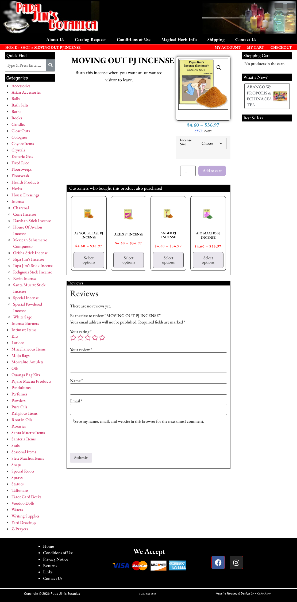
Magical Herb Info (179, 39)
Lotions (17, 342)
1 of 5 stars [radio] (73, 337)
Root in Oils (21, 419)
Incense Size (186, 142)
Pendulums (20, 387)
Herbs (16, 188)
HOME (11, 47)
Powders (18, 400)
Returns (50, 565)
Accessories (20, 86)
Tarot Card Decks (26, 497)
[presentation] (110, 439)
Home (48, 546)
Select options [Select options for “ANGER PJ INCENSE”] (168, 260)
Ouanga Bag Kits (25, 375)
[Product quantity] (188, 171)
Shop (25, 47)
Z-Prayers (19, 529)
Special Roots (22, 471)
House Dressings (25, 195)
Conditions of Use (134, 39)
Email (76, 401)
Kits (14, 336)
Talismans (19, 490)
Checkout (281, 47)
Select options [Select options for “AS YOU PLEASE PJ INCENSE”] (89, 260)
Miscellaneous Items (28, 349)
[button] (219, 68)
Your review (81, 350)
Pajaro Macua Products (31, 381)
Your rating (81, 332)
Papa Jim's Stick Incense (33, 265)
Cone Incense (24, 214)
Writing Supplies (25, 516)
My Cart (255, 47)
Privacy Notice (55, 559)
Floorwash (20, 175)
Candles (18, 124)
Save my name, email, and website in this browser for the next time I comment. (139, 421)
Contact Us (245, 39)
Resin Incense (24, 278)
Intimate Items (23, 330)
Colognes (19, 137)
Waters (17, 509)
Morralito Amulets (27, 362)
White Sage (22, 317)
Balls (15, 98)
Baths (16, 111)
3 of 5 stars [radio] (87, 337)
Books (16, 118)
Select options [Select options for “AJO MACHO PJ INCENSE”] (208, 260)
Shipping (216, 39)
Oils (14, 368)
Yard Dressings (23, 522)
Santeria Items (23, 439)
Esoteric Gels (22, 156)
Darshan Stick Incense (32, 220)
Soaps (16, 464)
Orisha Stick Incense (30, 253)
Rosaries (18, 426)
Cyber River (264, 593)
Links (47, 572)
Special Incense (25, 297)
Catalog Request (90, 39)
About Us (55, 39)
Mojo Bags (20, 355)
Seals (15, 445)
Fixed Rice (20, 163)
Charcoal (21, 208)
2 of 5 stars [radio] (80, 337)
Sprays (16, 477)
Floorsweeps (21, 169)
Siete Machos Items (27, 458)
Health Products (25, 182)
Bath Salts (19, 105)
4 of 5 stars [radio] (95, 337)
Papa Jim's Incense (28, 259)
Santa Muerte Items (28, 432)
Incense (17, 201)
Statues (17, 484)
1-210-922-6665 (147, 593)
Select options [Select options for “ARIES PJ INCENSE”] (128, 260)
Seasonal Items (23, 452)
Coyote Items (22, 143)
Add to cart (212, 170)
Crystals (18, 150)
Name (76, 381)
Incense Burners (25, 323)
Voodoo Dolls (22, 503)
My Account (228, 47)
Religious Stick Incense (32, 272)
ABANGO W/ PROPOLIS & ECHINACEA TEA (259, 96)
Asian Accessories (26, 92)
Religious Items (24, 413)
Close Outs (20, 131)
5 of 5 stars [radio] (102, 337)
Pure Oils (19, 407)
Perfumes (19, 394)
